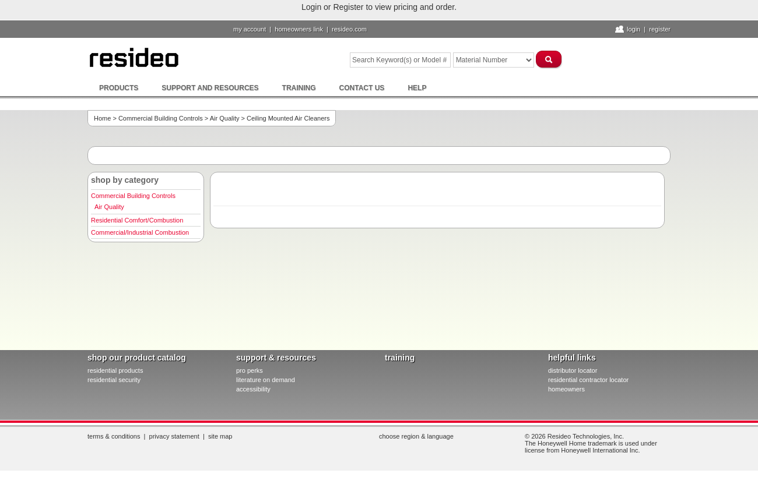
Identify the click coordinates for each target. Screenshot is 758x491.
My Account (249, 29)
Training (299, 88)
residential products (115, 370)
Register (660, 29)
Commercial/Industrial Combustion (140, 232)
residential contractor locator (588, 379)
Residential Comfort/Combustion (137, 220)
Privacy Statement (174, 436)
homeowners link (299, 29)
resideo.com (349, 29)
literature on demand (265, 379)
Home (102, 118)
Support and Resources (210, 88)
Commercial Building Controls (160, 118)
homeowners (566, 389)
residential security (114, 379)
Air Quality (225, 118)
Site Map (220, 436)
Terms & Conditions (113, 436)
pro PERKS (249, 370)
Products (118, 88)
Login (633, 29)
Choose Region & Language (416, 436)
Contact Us (362, 88)
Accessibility (253, 389)
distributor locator (572, 370)
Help (417, 88)
